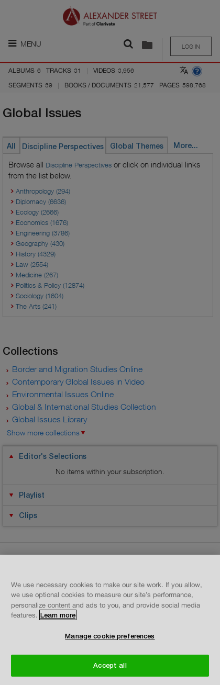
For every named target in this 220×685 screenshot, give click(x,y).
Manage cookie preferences (110, 636)
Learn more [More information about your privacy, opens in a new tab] (57, 615)
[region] (110, 620)
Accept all (109, 665)
